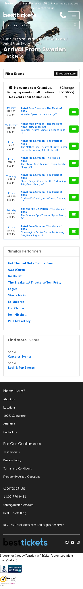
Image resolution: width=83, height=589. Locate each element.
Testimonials (11, 452)
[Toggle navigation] (74, 15)
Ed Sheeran (16, 302)
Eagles (12, 289)
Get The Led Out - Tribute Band (31, 263)
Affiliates (9, 424)
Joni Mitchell (17, 315)
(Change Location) (67, 91)
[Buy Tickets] (74, 111)
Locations (9, 407)
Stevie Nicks (17, 295)
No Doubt (15, 276)
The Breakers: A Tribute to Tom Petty (34, 282)
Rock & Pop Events (21, 368)
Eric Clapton (16, 308)
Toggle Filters (66, 73)
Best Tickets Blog (14, 513)
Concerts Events (19, 356)
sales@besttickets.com (18, 505)
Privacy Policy (12, 460)
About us (9, 399)
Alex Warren (16, 270)
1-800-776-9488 (14, 497)
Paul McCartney (19, 321)
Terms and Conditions (17, 468)
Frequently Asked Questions (21, 477)
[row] (41, 111)
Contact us (10, 432)
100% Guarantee (14, 416)
